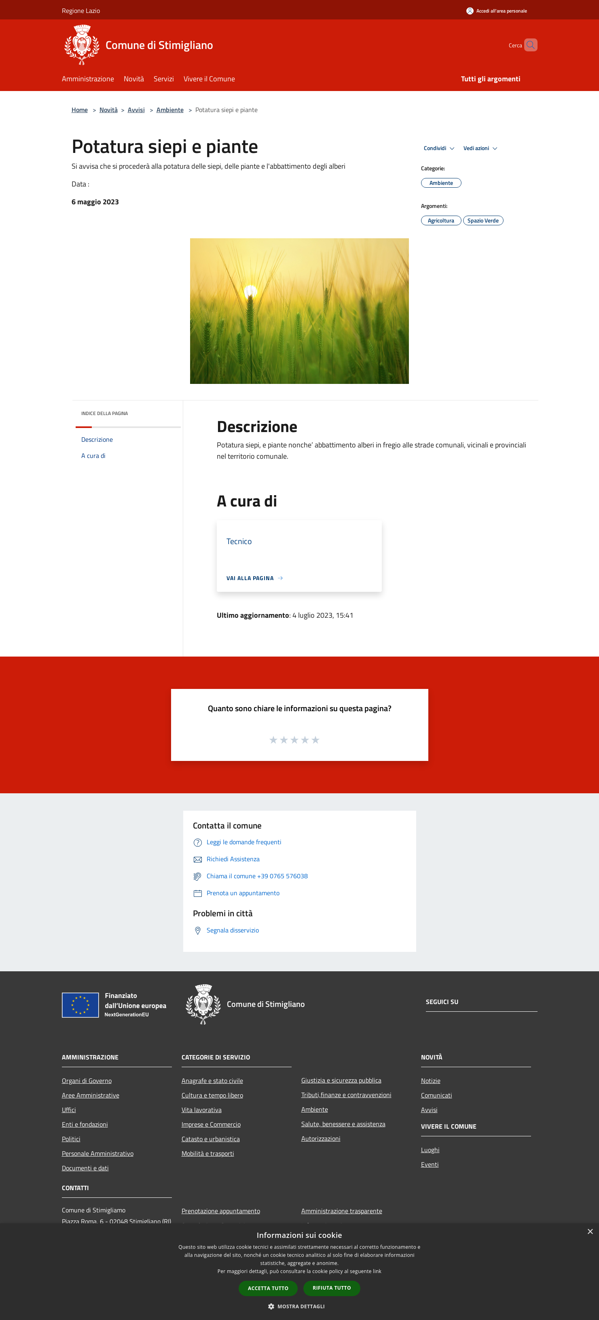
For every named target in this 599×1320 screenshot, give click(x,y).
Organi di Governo (87, 1080)
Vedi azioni (482, 148)
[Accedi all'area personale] (497, 10)
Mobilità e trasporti (208, 1153)
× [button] (590, 1232)
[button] (299, 1306)
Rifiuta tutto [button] (332, 1287)
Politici (71, 1139)
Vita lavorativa (202, 1109)
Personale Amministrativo (97, 1153)
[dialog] (299, 1271)
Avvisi (136, 109)
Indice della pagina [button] (104, 413)
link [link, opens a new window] (377, 1271)
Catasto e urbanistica (211, 1139)
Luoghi (430, 1150)
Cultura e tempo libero (212, 1095)
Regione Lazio (81, 10)
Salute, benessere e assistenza (343, 1124)
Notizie (430, 1080)
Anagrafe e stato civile (212, 1080)
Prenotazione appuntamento (221, 1211)
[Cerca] (528, 45)
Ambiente (170, 109)
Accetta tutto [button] (268, 1288)
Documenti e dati (85, 1168)
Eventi (430, 1164)
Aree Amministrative (90, 1095)
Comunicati (436, 1095)
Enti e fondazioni (85, 1124)
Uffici (69, 1109)
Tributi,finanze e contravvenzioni (346, 1095)
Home (80, 109)
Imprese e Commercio (211, 1124)
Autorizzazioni (321, 1138)
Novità (108, 109)
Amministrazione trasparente (341, 1211)
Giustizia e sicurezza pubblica (341, 1080)
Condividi (440, 148)
